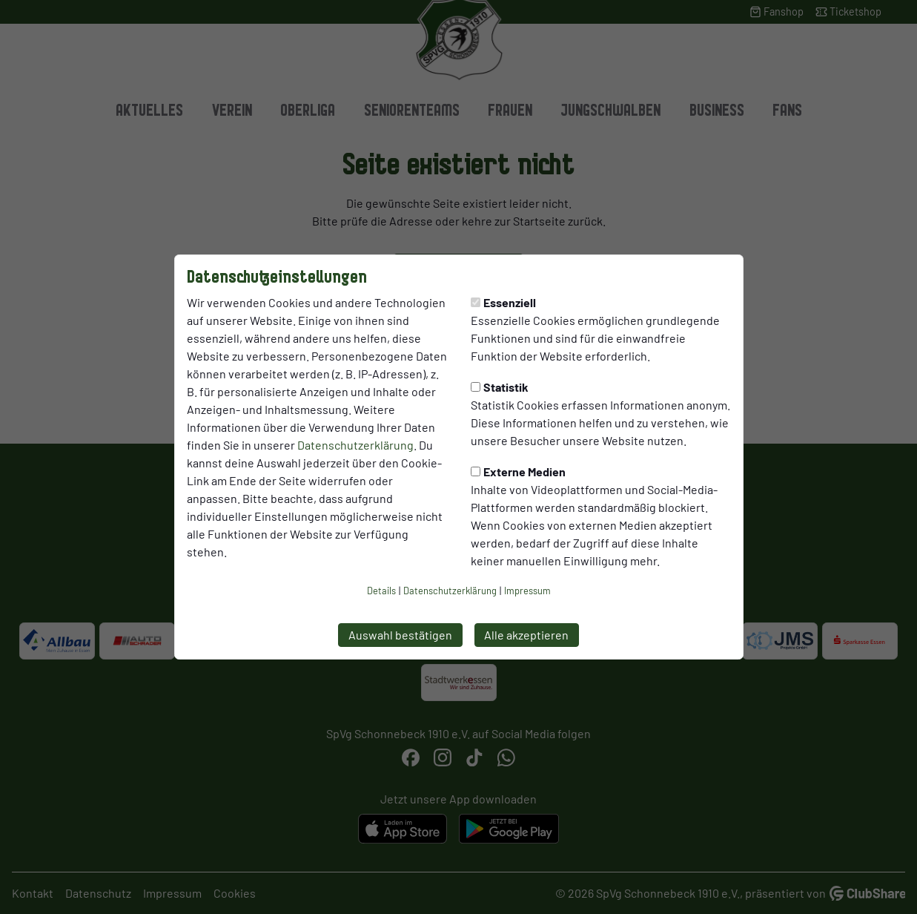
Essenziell (503, 302)
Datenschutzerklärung (355, 445)
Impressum (527, 590)
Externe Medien (518, 471)
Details (381, 590)
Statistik (500, 387)
